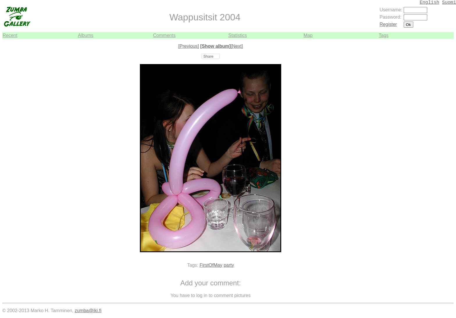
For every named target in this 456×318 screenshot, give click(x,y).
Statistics (237, 35)
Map (308, 35)
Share (208, 56)
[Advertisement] (436, 126)
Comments (164, 35)
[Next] (237, 46)
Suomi (449, 2)
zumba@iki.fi (88, 310)
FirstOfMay (211, 265)
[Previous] (188, 46)
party (229, 265)
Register (388, 24)
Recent (10, 35)
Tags (384, 35)
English (429, 2)
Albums (85, 35)
